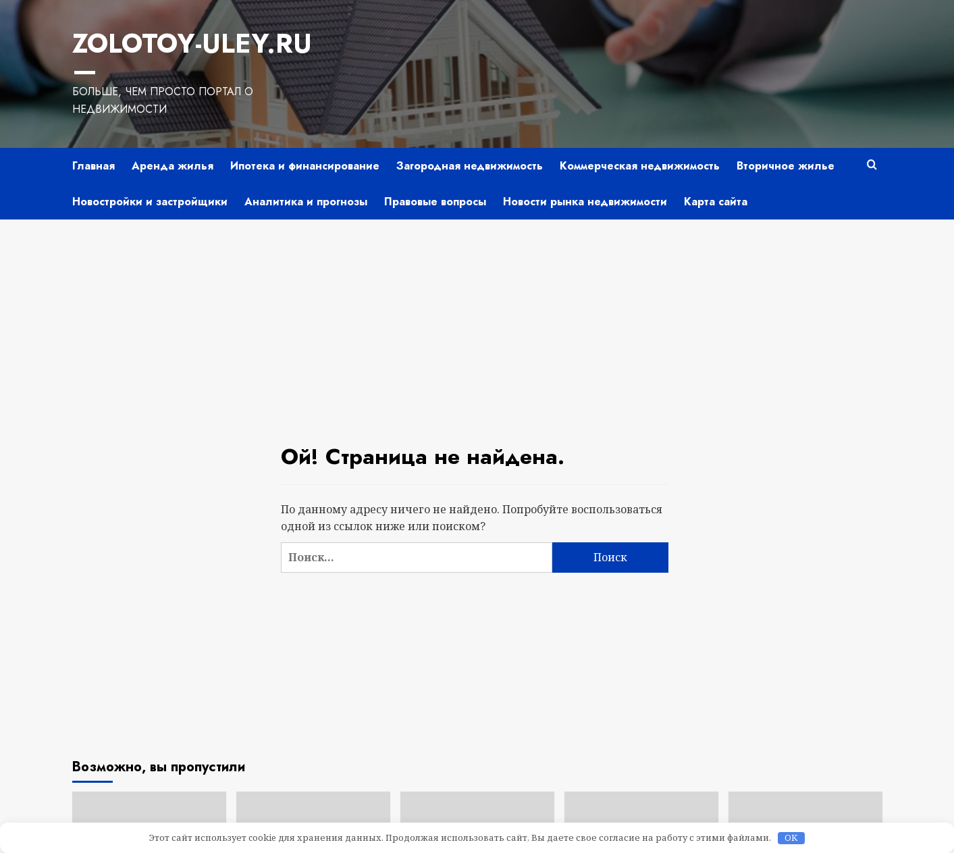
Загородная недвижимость (469, 138)
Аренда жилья (172, 138)
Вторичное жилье (785, 138)
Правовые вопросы (435, 174)
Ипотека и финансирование (304, 138)
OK (791, 838)
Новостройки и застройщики (150, 174)
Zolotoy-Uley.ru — (199, 42)
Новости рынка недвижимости (585, 174)
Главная (93, 138)
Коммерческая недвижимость (640, 138)
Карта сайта (715, 174)
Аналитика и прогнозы (305, 174)
